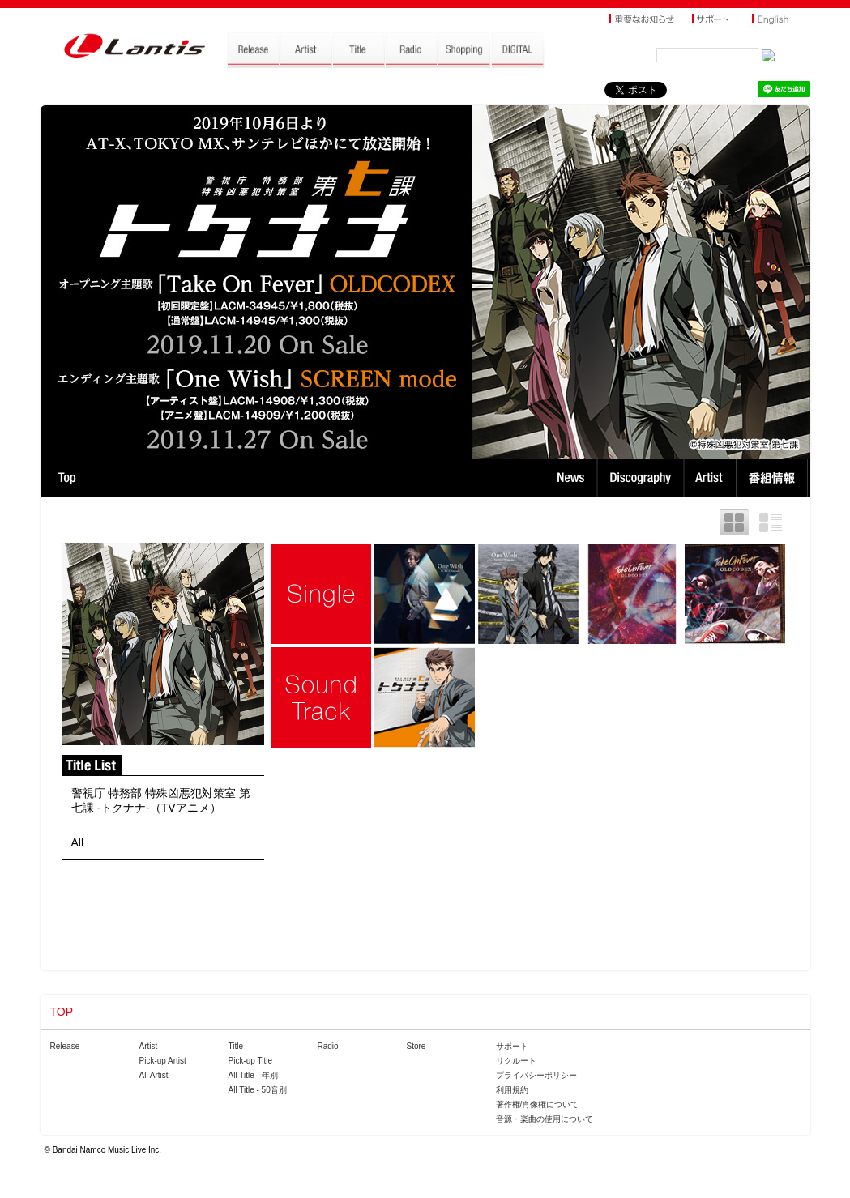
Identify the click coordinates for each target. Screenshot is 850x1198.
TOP (67, 478)
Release (65, 1046)
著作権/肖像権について (537, 1104)
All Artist (154, 1075)
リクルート (516, 1060)
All (77, 842)
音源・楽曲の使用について (544, 1119)
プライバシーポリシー (536, 1075)
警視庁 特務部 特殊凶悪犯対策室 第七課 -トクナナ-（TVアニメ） (161, 800)
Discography (642, 478)
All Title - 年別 (253, 1075)
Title (236, 1046)
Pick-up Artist (162, 1060)
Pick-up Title (250, 1060)
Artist (712, 478)
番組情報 (774, 478)
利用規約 (512, 1089)
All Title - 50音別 (258, 1089)
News (571, 478)
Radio (328, 1046)
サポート (512, 1046)
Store (416, 1046)
